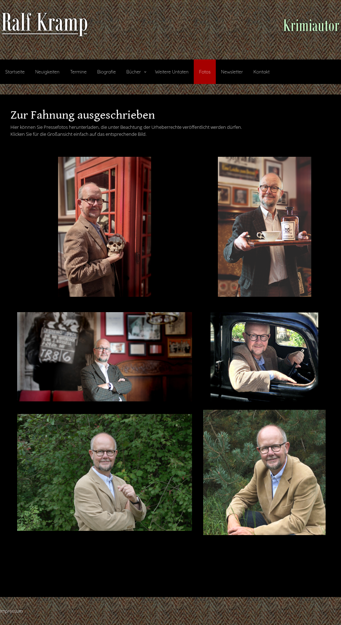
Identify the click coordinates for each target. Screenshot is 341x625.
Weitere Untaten (172, 72)
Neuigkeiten (47, 72)
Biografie (106, 72)
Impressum (11, 611)
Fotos (205, 72)
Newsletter (232, 72)
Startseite (14, 72)
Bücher (133, 72)
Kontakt (261, 72)
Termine (78, 72)
